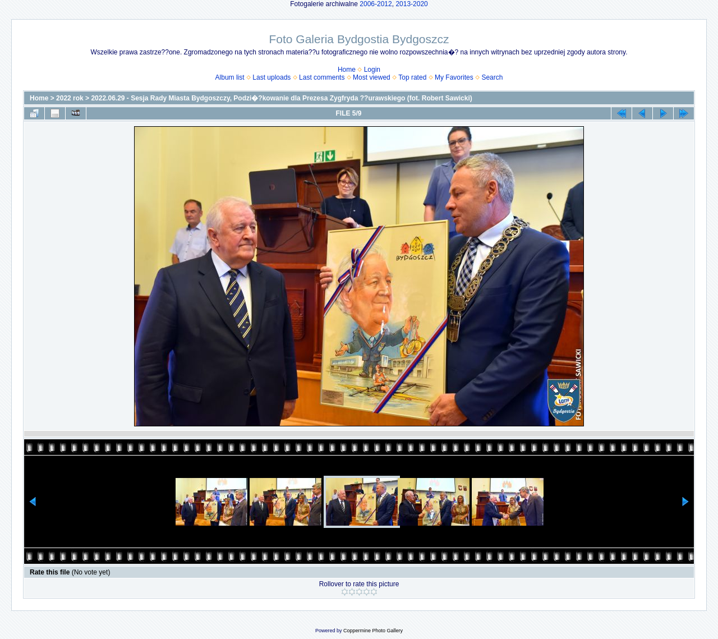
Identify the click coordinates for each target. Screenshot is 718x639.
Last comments (321, 77)
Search (492, 77)
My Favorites (454, 77)
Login (372, 69)
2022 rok (70, 98)
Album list (230, 77)
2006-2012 (376, 4)
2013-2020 (411, 4)
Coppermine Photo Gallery (373, 630)
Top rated (412, 77)
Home (347, 69)
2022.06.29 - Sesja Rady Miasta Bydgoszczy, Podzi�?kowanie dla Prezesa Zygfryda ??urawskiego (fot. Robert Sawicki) (281, 98)
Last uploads (271, 77)
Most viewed (371, 77)
